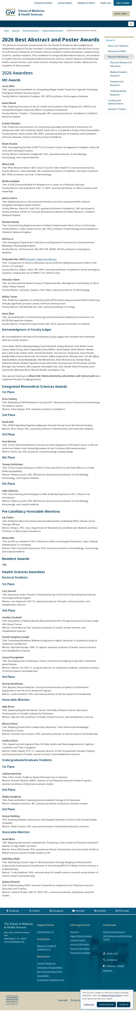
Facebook (14, 912)
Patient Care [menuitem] (105, 2)
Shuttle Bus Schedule (80, 954)
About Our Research (118, 47)
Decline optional (106, 1004)
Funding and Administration (115, 104)
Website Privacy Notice (111, 995)
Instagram (57, 912)
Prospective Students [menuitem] (43, 2)
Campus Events (77, 942)
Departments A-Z (45, 933)
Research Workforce (31, 32)
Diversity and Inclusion (114, 933)
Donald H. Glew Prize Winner (41, 261)
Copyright (63, 1001)
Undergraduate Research (118, 94)
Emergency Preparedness (49, 969)
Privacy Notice (77, 1001)
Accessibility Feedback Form (50, 981)
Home (6, 32)
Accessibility (43, 977)
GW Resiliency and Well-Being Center (117, 939)
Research (16, 32)
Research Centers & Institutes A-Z (46, 949)
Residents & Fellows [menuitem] (86, 2)
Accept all (123, 1004)
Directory (74, 933)
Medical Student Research (52, 32)
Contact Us (112, 961)
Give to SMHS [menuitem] (122, 3)
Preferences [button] (89, 1004)
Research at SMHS (117, 53)
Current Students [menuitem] (65, 2)
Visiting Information (80, 946)
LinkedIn (101, 912)
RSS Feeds (123, 912)
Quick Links (121, 13)
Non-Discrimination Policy (49, 973)
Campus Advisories (46, 965)
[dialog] (106, 999)
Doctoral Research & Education (121, 66)
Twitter (36, 912)
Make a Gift (112, 955)
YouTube (80, 912)
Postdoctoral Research (116, 85)
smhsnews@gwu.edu (14, 943)
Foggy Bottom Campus (81, 938)
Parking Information (80, 950)
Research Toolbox (117, 110)
